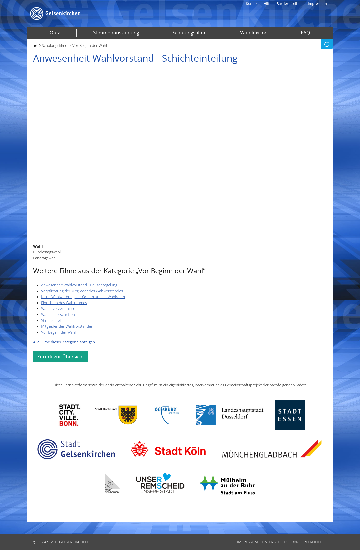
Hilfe (268, 3)
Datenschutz (275, 541)
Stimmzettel (51, 320)
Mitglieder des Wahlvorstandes (67, 326)
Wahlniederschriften (58, 314)
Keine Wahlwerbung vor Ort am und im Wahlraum (83, 296)
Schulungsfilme (190, 32)
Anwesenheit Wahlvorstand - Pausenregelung (79, 284)
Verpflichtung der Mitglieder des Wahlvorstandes (82, 290)
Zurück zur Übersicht (60, 356)
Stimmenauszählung (116, 32)
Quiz (55, 32)
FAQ (305, 32)
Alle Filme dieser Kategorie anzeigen (64, 341)
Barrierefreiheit (290, 3)
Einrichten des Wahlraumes (64, 302)
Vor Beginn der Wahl (89, 45)
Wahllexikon (254, 32)
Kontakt (252, 3)
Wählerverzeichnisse (58, 308)
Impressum (317, 3)
